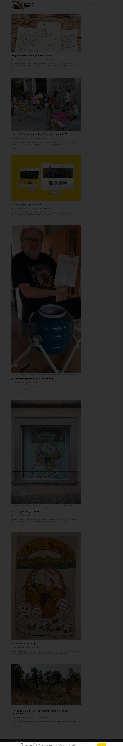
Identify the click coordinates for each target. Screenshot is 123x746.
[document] (61, 373)
